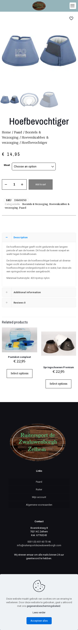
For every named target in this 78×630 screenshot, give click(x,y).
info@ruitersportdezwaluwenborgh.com (39, 545)
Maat (7, 165)
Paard (18, 132)
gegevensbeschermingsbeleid (43, 606)
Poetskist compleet (19, 357)
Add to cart (40, 184)
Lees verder (39, 612)
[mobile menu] (73, 5)
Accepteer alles (39, 620)
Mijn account (39, 497)
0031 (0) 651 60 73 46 (39, 541)
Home (6, 132)
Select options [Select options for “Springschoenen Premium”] (58, 383)
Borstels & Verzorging (35, 204)
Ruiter (39, 489)
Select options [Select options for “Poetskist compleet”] (19, 373)
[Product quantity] (14, 184)
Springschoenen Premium (58, 367)
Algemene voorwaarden (39, 504)
